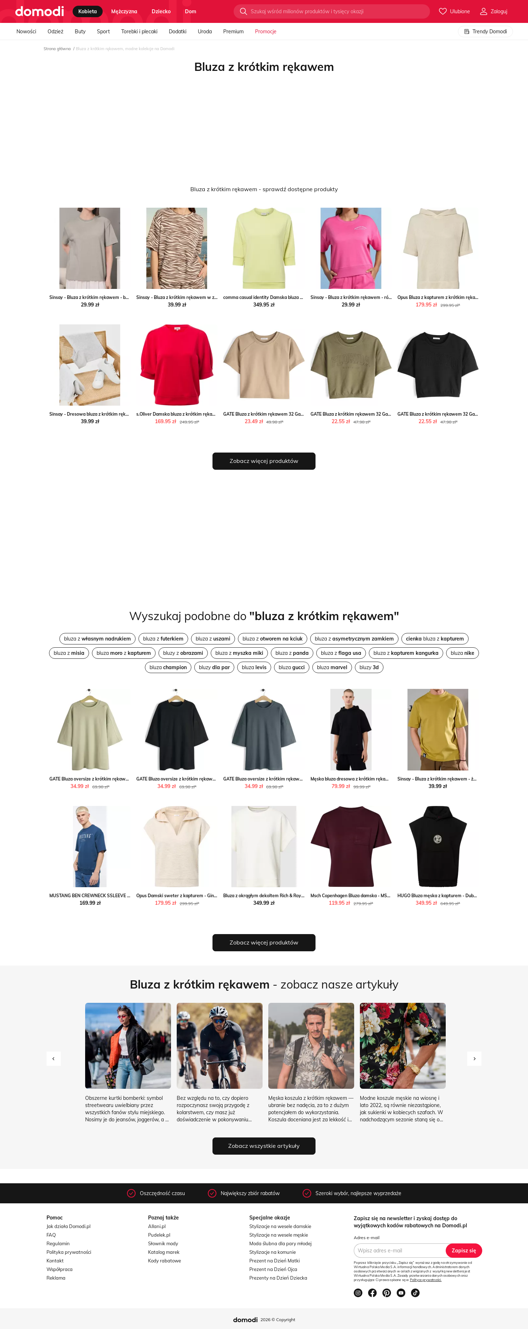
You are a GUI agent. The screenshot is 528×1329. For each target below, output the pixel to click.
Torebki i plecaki (139, 31)
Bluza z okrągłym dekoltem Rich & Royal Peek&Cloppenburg (284, 895)
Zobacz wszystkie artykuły (264, 1145)
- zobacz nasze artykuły (264, 984)
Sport (103, 31)
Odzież (55, 31)
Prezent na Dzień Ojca (273, 1269)
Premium (233, 31)
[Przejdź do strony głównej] (39, 11)
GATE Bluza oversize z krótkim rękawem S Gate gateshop (108, 779)
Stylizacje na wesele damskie (280, 1226)
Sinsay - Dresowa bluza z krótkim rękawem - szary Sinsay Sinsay (116, 414)
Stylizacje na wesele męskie (278, 1235)
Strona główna (57, 48)
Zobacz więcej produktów (264, 460)
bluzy (214, 667)
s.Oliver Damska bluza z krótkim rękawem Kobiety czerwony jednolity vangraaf (217, 414)
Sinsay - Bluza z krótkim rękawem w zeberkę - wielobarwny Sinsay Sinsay (212, 297)
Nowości (26, 31)
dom (190, 11)
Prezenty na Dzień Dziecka (278, 1278)
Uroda (205, 31)
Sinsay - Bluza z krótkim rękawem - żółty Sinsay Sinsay (454, 779)
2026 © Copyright (277, 1319)
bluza (462, 653)
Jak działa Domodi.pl (69, 1226)
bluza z (97, 638)
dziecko (161, 11)
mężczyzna (124, 11)
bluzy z (183, 653)
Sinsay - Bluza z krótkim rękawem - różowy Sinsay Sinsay (370, 297)
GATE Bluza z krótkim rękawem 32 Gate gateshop (274, 414)
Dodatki (177, 31)
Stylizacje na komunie (272, 1252)
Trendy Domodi (485, 31)
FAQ (51, 1235)
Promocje (266, 31)
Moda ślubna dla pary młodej (280, 1243)
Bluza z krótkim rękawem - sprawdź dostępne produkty (264, 189)
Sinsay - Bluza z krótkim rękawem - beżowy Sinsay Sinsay (108, 297)
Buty (80, 31)
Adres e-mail (367, 1237)
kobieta (87, 11)
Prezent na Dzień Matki (274, 1260)
